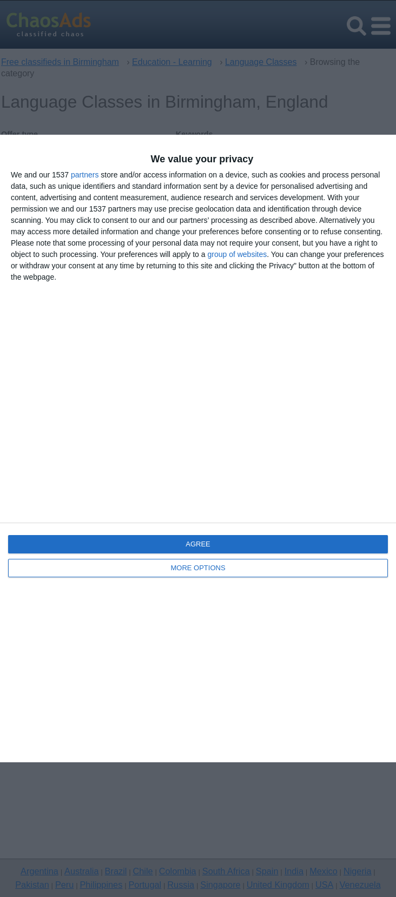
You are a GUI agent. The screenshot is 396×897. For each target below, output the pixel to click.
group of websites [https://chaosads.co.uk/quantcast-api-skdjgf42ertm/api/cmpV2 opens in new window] (237, 254)
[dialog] (198, 449)
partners (84, 175)
